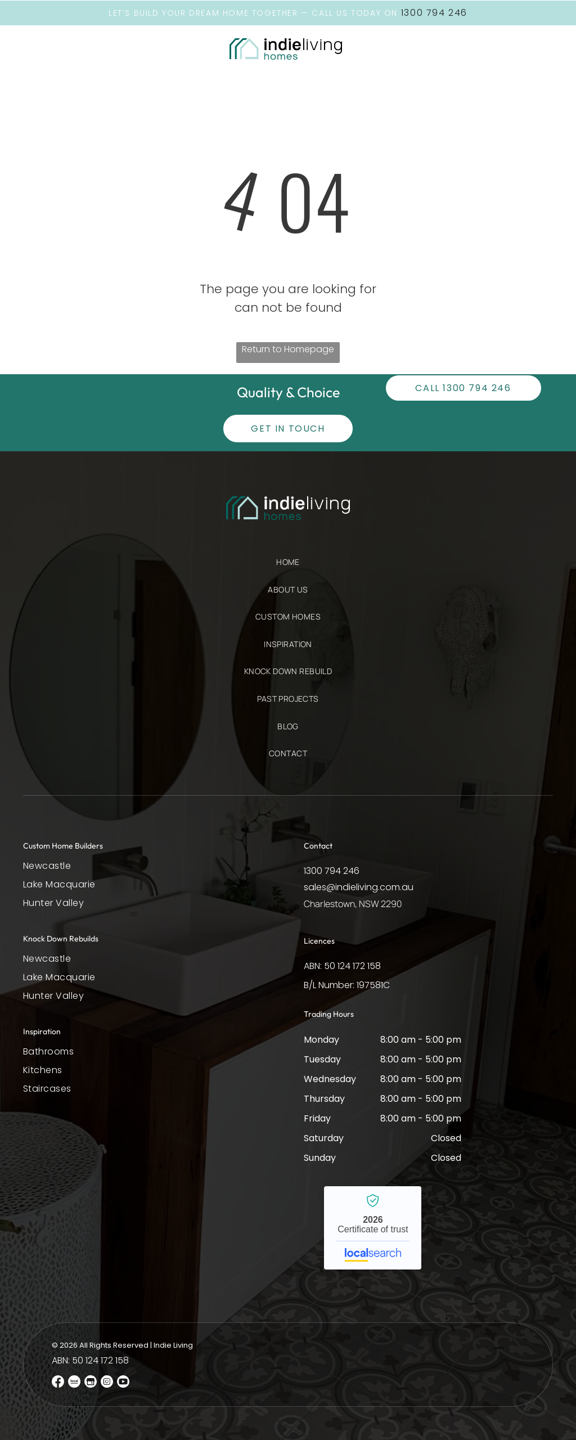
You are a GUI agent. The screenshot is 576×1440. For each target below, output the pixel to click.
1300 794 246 (331, 870)
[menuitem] (288, 567)
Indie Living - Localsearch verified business (372, 1227)
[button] (54, 48)
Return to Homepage (288, 348)
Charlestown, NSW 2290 (353, 903)
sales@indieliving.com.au (358, 886)
